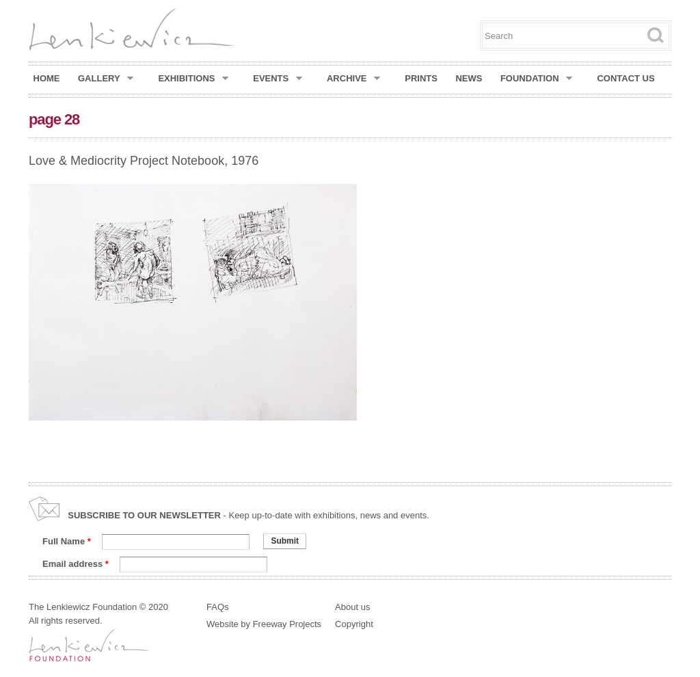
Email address (75, 564)
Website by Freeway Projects (263, 624)
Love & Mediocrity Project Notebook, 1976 (143, 161)
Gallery (105, 78)
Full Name (66, 541)
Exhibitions (193, 78)
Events (277, 78)
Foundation (536, 78)
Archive (353, 78)
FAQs (217, 607)
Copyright (354, 624)
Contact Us (625, 78)
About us (352, 607)
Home (46, 78)
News (468, 78)
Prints (421, 78)
